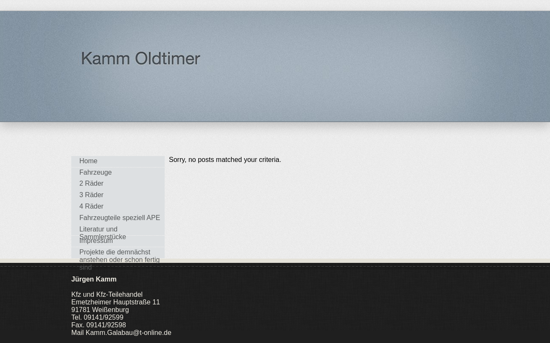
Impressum (96, 240)
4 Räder (91, 206)
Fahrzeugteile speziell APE (119, 217)
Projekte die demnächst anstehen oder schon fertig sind (119, 253)
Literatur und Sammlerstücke (102, 230)
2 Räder (91, 183)
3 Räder (91, 194)
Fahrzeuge (95, 172)
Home (88, 161)
